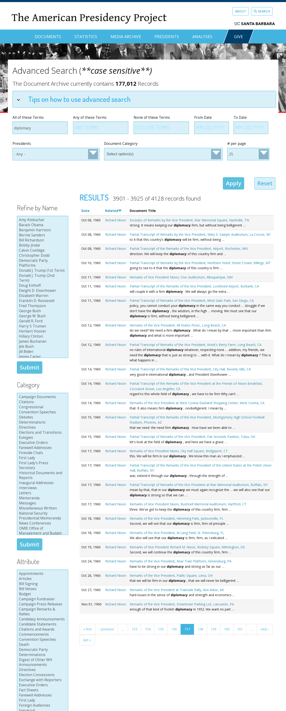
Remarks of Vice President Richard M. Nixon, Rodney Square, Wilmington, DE (187, 547)
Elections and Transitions (41, 432)
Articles (41, 578)
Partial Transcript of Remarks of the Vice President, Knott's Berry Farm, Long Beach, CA (195, 344)
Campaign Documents (41, 397)
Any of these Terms (90, 117)
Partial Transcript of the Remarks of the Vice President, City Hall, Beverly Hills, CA (190, 369)
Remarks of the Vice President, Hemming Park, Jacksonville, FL (176, 518)
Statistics (85, 36)
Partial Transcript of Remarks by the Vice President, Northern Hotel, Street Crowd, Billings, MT (200, 263)
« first (87, 629)
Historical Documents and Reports (41, 475)
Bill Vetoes (41, 589)
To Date (240, 117)
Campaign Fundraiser (41, 599)
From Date (203, 117)
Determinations (41, 422)
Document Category (121, 143)
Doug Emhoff (41, 285)
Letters (41, 493)
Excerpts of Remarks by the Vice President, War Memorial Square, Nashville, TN (189, 220)
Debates (41, 417)
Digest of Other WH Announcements (41, 662)
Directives (41, 427)
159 (213, 629)
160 (227, 629)
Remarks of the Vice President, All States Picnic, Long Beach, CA (178, 325)
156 (174, 629)
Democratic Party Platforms (41, 263)
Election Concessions (41, 674)
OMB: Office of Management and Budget (41, 531)
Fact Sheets (41, 690)
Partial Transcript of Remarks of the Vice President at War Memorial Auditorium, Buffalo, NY (199, 484)
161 (240, 629)
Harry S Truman (41, 326)
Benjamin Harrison (41, 230)
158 (200, 629)
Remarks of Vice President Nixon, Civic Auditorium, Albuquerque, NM (181, 277)
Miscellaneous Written (41, 508)
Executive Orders (41, 442)
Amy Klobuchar (41, 220)
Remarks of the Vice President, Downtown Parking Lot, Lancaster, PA (182, 604)
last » (87, 640)
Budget (41, 594)
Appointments (41, 573)
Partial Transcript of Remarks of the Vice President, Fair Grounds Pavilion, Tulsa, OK (192, 436)
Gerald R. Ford (41, 321)
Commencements (41, 634)
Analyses (202, 36)
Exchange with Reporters (41, 680)
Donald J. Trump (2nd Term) (41, 278)
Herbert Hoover (41, 331)
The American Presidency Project (89, 17)
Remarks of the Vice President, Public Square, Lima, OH (171, 575)
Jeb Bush (41, 346)
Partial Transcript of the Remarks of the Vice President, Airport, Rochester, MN (189, 248)
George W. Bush (41, 316)
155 (161, 629)
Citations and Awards (41, 629)
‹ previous (106, 629)
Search (262, 11)
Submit (29, 367)
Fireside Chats (41, 452)
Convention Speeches (41, 412)
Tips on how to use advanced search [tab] (74, 99)
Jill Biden (41, 351)
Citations (41, 402)
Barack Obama (41, 225)
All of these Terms (28, 117)
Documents (48, 36)
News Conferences (41, 523)
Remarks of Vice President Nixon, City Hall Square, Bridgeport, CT (179, 451)
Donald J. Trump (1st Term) (41, 270)
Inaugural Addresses (41, 482)
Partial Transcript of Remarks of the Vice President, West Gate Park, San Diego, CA (192, 300)
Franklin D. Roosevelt (41, 300)
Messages (41, 503)
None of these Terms (152, 117)
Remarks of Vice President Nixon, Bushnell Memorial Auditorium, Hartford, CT (188, 504)
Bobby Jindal (41, 245)
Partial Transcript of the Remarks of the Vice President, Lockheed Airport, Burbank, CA (194, 286)
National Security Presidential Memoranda (41, 516)
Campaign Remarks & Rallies (41, 612)
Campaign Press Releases (41, 604)
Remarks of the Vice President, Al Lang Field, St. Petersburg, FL (177, 533)
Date (85, 210)
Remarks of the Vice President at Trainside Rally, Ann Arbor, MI (177, 590)
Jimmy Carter (41, 356)
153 (134, 629)
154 (148, 629)
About (240, 11)
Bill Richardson (41, 240)
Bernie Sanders (41, 235)
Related (113, 210)
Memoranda (41, 498)
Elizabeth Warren (41, 295)
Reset (264, 183)
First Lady (41, 458)
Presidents (166, 36)
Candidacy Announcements (41, 619)
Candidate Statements (41, 624)
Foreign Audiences (41, 705)
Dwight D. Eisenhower (41, 290)
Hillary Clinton (41, 336)
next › (265, 629)
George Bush (41, 311)
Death (41, 644)
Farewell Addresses (41, 447)
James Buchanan (41, 341)
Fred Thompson (41, 305)
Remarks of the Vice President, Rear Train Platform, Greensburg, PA (180, 561)
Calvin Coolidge (41, 250)
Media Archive (126, 36)
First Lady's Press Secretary (41, 465)
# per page (236, 143)
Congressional (41, 407)
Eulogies (41, 437)
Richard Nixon (115, 220)
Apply (233, 183)
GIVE (238, 36)
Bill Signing (41, 583)
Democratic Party (41, 649)
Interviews (41, 488)
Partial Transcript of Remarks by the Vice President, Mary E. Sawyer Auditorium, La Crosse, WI (200, 234)
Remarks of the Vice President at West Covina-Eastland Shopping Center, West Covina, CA (197, 403)
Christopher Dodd (41, 255)
